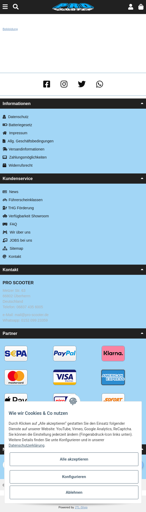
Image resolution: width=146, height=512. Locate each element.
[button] (130, 7)
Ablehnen (74, 492)
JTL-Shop (81, 507)
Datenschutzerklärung (26, 445)
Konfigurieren (74, 476)
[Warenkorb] (140, 7)
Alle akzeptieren (74, 459)
